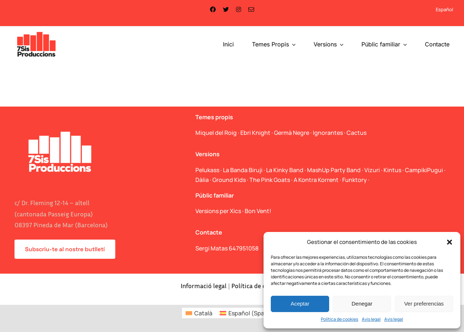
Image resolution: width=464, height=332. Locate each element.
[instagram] (238, 9)
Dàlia (202, 180)
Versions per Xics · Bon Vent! (233, 211)
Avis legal (371, 319)
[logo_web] (36, 33)
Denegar (362, 303)
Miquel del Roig (216, 133)
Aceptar (300, 303)
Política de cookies (339, 319)
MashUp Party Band (334, 170)
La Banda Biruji (242, 170)
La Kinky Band (284, 170)
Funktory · (355, 180)
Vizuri (372, 170)
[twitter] (226, 9)
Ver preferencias (424, 303)
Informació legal (204, 286)
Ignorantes (328, 133)
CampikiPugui (424, 170)
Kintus (392, 170)
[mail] (251, 9)
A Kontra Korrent (316, 180)
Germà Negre (291, 133)
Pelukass (207, 170)
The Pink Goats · (271, 180)
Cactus (356, 133)
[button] (449, 242)
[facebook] (213, 9)
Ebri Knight (255, 133)
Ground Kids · (230, 180)
